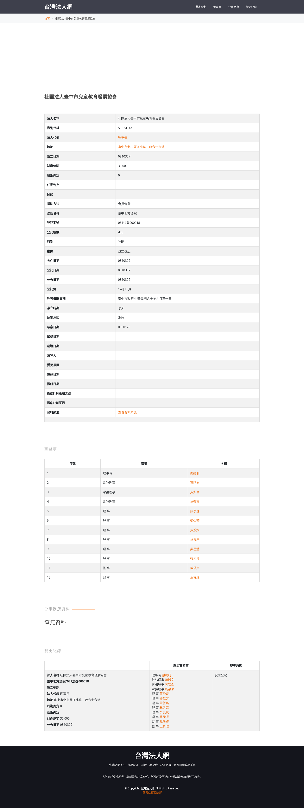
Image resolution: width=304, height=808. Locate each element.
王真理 (195, 577)
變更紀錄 (251, 7)
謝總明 (195, 473)
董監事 (217, 7)
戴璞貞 (195, 568)
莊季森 (195, 511)
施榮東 (195, 501)
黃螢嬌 (195, 530)
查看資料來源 (127, 412)
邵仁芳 (195, 520)
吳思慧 (195, 549)
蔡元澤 (195, 558)
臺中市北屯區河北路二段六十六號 (141, 147)
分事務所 (233, 7)
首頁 (47, 18)
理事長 (122, 137)
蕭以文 (195, 482)
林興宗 (195, 539)
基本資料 (201, 7)
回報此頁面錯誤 (152, 792)
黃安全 (195, 492)
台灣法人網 (58, 6)
